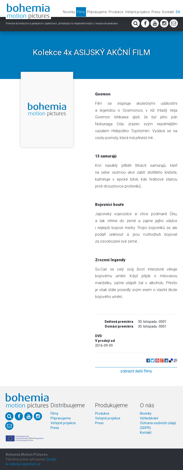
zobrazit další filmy (136, 371)
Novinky (69, 12)
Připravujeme (97, 12)
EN (178, 12)
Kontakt (168, 12)
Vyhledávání (149, 418)
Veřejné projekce (137, 12)
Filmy (81, 12)
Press (156, 12)
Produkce (116, 12)
